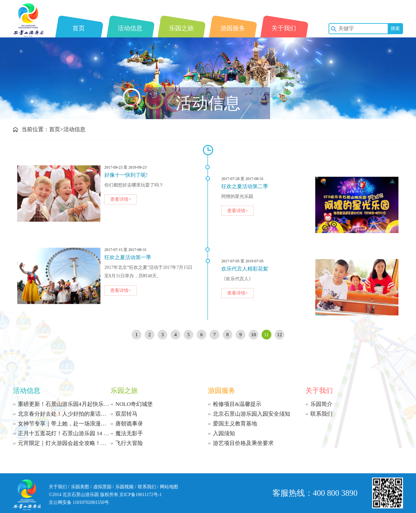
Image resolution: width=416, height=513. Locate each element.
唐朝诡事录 (129, 424)
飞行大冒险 (129, 443)
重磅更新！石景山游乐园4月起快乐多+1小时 (64, 404)
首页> (56, 129)
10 (253, 334)
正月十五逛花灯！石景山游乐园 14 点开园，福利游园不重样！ (64, 433)
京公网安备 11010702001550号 (79, 502)
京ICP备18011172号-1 (140, 494)
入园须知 (224, 433)
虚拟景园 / (103, 486)
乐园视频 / (125, 486)
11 (266, 334)
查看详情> (120, 199)
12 (279, 334)
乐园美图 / (81, 486)
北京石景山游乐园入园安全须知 (251, 414)
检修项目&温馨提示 (237, 404)
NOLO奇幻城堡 (134, 404)
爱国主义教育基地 (235, 424)
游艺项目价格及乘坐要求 (243, 443)
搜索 (395, 28)
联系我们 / (148, 486)
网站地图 (169, 486)
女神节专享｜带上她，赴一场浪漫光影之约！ (64, 424)
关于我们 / (59, 486)
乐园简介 (321, 404)
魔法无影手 (129, 433)
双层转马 (126, 414)
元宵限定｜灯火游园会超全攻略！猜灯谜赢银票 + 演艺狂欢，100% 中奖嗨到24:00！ (64, 443)
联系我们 (321, 414)
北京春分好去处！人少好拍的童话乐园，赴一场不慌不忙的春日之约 (64, 414)
